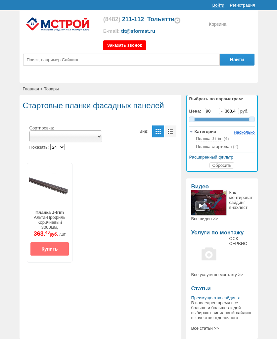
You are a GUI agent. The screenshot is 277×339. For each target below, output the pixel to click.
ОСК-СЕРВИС (238, 241)
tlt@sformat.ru (138, 31)
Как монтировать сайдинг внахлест (242, 200)
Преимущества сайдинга (216, 297)
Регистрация (242, 5)
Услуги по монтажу (217, 232)
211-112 (123, 19)
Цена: (196, 111)
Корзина (217, 24)
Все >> (204, 218)
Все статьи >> (205, 328)
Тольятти (160, 19)
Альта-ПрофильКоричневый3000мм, (50, 220)
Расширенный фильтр (211, 157)
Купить (50, 249)
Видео (200, 186)
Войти (218, 5)
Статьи (201, 288)
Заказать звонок (124, 45)
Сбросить (222, 165)
